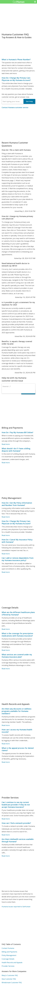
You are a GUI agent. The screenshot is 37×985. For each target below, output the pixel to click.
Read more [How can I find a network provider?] (6, 835)
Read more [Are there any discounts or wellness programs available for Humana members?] (6, 725)
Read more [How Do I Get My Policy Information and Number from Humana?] (6, 517)
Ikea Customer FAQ (9, 979)
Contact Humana (8, 948)
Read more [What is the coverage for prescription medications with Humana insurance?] (6, 650)
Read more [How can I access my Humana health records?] (6, 744)
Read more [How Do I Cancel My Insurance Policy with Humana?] (6, 554)
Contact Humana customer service (15, 107)
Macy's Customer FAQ (10, 975)
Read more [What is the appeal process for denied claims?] (6, 762)
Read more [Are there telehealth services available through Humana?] (6, 856)
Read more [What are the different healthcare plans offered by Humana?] (6, 629)
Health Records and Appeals (12, 962)
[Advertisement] (18, 125)
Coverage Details (8, 959)
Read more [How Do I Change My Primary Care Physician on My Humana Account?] (6, 535)
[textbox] (12, 101)
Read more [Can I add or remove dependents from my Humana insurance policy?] (6, 572)
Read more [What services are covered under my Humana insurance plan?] (6, 669)
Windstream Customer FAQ (12, 982)
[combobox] (12, 101)
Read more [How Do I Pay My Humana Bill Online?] (6, 444)
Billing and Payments (9, 952)
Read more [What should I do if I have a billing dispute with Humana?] (6, 462)
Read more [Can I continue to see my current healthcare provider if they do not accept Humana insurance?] (6, 819)
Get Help (29, 101)
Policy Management (9, 955)
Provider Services (8, 966)
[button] (35, 2)
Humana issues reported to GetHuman (16, 906)
